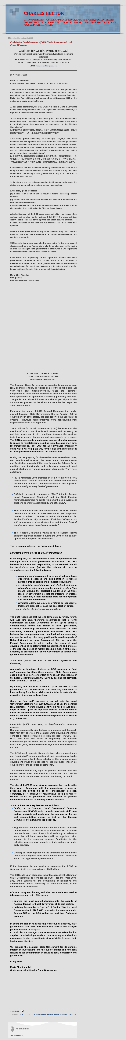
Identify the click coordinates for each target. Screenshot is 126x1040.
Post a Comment (16, 1035)
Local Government (38, 1014)
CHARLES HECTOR (44, 13)
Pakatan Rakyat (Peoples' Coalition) (61, 1014)
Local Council (24, 1014)
